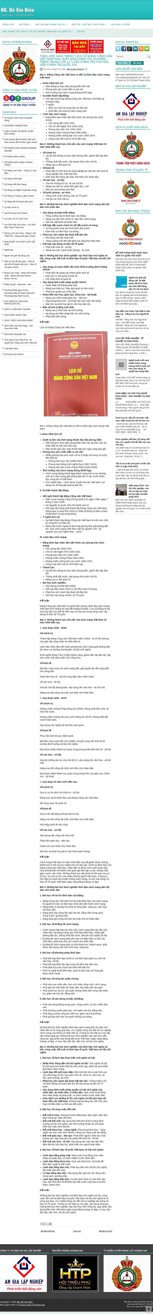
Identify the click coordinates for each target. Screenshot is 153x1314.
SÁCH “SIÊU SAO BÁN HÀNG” (18, 320)
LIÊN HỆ (80, 31)
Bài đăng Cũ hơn (105, 1231)
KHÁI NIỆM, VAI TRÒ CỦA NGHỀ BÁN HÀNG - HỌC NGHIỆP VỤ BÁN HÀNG (133, 396)
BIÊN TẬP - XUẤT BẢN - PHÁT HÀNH (90, 23)
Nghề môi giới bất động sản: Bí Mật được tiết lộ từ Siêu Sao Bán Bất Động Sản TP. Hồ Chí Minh (139, 283)
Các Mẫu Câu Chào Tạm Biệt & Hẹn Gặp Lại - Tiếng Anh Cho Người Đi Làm (133, 314)
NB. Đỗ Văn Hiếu (17, 9)
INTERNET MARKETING (16, 125)
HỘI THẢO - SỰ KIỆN (120, 24)
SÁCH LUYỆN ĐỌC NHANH (17, 309)
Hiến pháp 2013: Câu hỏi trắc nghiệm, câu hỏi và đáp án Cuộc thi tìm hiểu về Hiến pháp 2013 (139, 491)
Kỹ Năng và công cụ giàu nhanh (19, 196)
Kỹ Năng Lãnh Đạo (13, 178)
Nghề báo (8, 250)
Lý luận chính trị (11, 207)
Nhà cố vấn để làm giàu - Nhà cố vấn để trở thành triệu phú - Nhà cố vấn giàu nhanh (20, 264)
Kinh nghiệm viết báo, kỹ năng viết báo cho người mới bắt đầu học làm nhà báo (133, 442)
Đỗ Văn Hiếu (148, 1302)
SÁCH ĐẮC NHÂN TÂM (15, 315)
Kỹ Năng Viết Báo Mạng (15, 184)
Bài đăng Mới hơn (48, 1231)
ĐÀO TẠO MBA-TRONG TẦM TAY (52, 23)
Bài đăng (137, 63)
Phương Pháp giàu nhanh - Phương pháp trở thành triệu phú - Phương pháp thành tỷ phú (20, 293)
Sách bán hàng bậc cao (15, 334)
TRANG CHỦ (8, 24)
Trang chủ (77, 1231)
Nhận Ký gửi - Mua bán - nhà (17, 284)
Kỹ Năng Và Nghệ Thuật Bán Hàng (20, 190)
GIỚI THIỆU (26, 23)
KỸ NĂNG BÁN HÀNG (14, 156)
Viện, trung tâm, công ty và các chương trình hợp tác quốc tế (38, 30)
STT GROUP (148, 1304)
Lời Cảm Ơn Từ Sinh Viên (16, 219)
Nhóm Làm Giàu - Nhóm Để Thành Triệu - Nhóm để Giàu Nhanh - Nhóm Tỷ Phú (20, 276)
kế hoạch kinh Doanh (14, 354)
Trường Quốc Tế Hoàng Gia (32, 1305)
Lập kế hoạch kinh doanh (15, 213)
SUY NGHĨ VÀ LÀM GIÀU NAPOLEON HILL (16, 302)
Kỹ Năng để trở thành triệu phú (18, 201)
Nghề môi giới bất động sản (17, 255)
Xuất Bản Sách (11, 348)
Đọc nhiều (122, 63)
